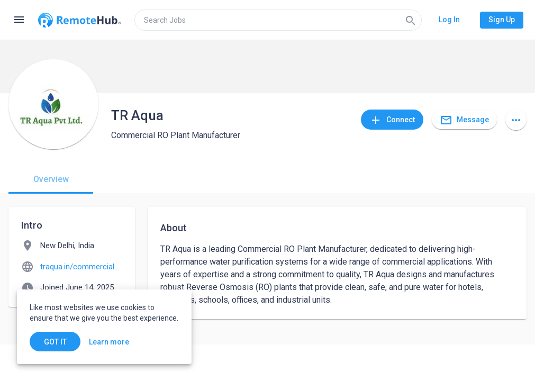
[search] (278, 20)
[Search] (410, 20)
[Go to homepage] (79, 20)
